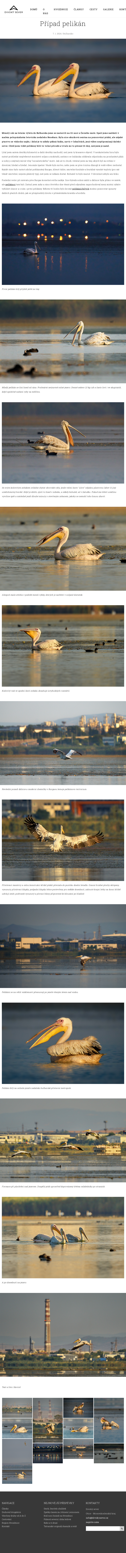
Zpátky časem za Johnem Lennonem (61, 1512)
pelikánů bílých (80, 188)
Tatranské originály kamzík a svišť (60, 1526)
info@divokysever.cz (97, 1518)
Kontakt (6, 1526)
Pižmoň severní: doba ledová (57, 1519)
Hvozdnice (61, 9)
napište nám (92, 1522)
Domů (33, 9)
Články (79, 9)
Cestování (6, 1519)
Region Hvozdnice (10, 1523)
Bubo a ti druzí (50, 1523)
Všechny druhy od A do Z (14, 1515)
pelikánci (10, 184)
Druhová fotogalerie (11, 1512)
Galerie (108, 9)
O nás (45, 11)
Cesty (94, 9)
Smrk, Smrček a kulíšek (55, 1508)
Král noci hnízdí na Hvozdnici (58, 1515)
